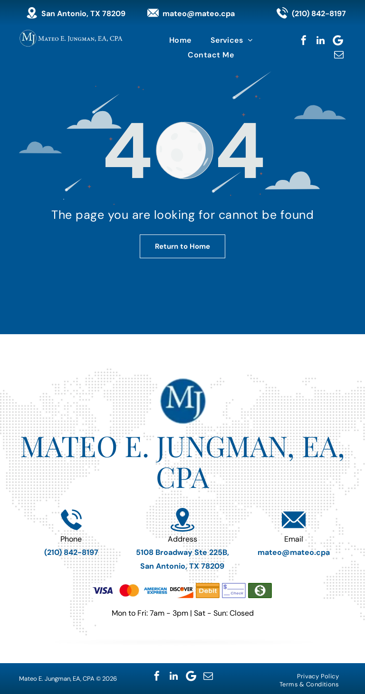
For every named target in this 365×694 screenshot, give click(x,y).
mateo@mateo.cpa (199, 14)
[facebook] (304, 40)
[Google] (338, 40)
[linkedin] (321, 40)
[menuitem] (180, 40)
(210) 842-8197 (319, 14)
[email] (339, 54)
